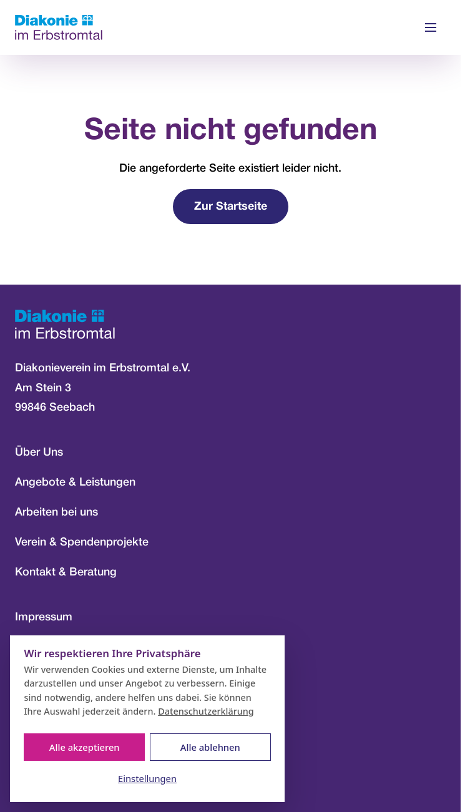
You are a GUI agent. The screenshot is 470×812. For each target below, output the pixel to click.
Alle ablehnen (210, 747)
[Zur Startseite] (58, 28)
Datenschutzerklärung (206, 711)
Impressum (43, 617)
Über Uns (39, 452)
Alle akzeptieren (84, 747)
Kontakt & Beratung (66, 572)
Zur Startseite (230, 207)
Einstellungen (147, 778)
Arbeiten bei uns (56, 512)
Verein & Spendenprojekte (82, 542)
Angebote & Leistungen (75, 482)
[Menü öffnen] (431, 27)
